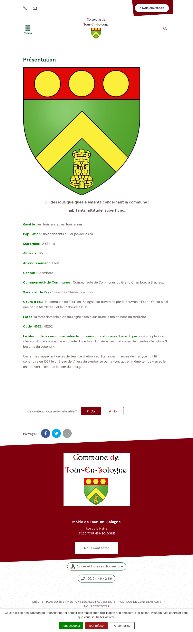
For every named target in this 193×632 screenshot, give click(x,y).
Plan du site (55, 601)
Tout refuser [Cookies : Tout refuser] (96, 625)
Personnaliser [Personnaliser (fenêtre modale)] (122, 625)
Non (115, 411)
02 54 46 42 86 (96, 578)
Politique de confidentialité (139, 601)
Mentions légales (80, 601)
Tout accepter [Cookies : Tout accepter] (71, 625)
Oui (93, 411)
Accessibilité (106, 601)
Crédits (37, 601)
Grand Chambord (151, 8)
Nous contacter (96, 548)
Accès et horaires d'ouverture (96, 566)
